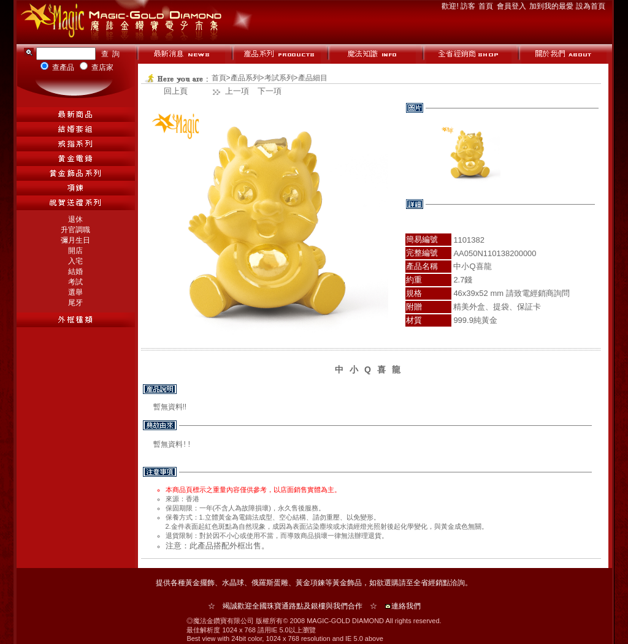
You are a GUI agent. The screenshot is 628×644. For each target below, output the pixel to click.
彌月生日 (75, 240)
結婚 (75, 271)
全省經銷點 (431, 582)
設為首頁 (590, 6)
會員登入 (512, 6)
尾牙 (75, 302)
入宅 (75, 261)
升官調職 (75, 229)
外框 (237, 545)
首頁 (486, 6)
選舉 (75, 292)
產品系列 (245, 78)
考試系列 (279, 78)
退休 (75, 219)
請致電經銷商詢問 (538, 293)
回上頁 (176, 91)
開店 (75, 250)
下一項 (269, 91)
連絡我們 (406, 606)
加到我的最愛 (552, 6)
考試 (75, 282)
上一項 (237, 91)
